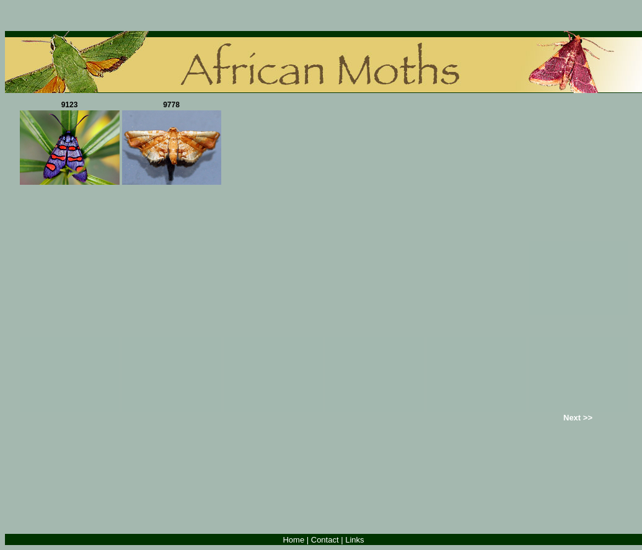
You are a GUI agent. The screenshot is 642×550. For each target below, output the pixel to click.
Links (354, 539)
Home (293, 539)
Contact (325, 539)
